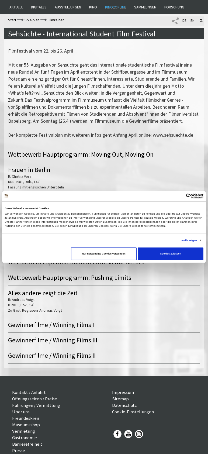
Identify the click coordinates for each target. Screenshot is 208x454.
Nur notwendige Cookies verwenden (103, 253)
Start (12, 20)
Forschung (174, 7)
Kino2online (115, 7)
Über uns (21, 412)
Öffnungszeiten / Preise (34, 399)
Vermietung (23, 431)
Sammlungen (145, 7)
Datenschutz (124, 405)
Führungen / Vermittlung (36, 405)
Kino (93, 7)
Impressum (123, 392)
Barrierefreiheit (27, 444)
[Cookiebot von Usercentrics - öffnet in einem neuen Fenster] (179, 196)
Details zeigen (188, 240)
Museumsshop (26, 425)
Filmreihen (56, 20)
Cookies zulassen (170, 253)
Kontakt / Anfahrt (29, 392)
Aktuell (16, 7)
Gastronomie (24, 438)
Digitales (39, 7)
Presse (18, 450)
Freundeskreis (26, 418)
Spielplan (32, 20)
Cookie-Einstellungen (133, 412)
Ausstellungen (68, 7)
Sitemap (120, 399)
